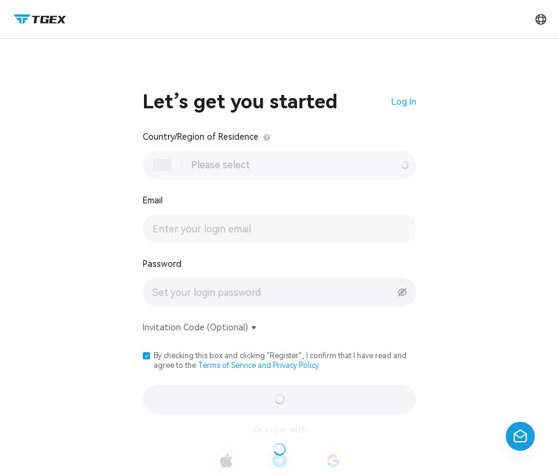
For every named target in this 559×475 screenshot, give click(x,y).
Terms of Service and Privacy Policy (258, 365)
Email (153, 200)
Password (162, 264)
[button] (146, 356)
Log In (403, 101)
